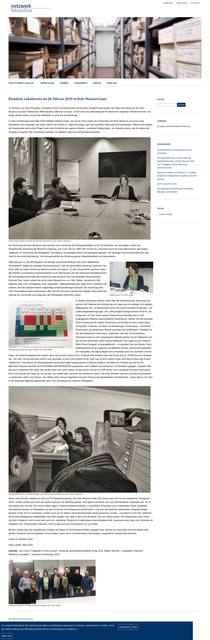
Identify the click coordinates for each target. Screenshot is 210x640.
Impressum (182, 3)
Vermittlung (47, 83)
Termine (64, 83)
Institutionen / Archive (21, 83)
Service (97, 83)
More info (6, 636)
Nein (135, 627)
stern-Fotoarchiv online (167, 184)
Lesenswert (80, 83)
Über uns (112, 83)
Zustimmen (124, 627)
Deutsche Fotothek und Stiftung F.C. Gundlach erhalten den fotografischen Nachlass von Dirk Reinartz (177, 175)
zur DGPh (195, 3)
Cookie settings (165, 214)
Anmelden (168, 3)
